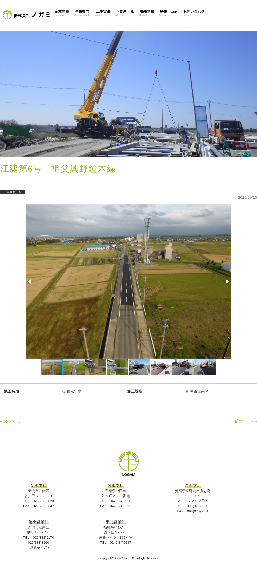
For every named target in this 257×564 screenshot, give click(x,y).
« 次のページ (11, 421)
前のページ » (246, 421)
